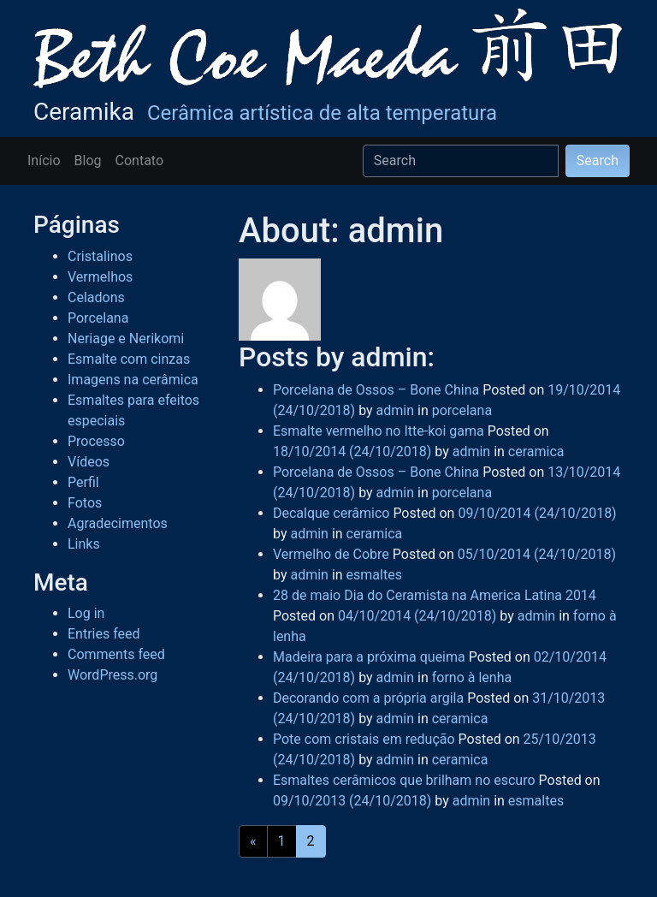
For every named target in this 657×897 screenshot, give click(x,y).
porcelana (462, 410)
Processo (96, 441)
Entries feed (104, 634)
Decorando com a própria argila (368, 698)
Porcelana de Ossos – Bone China (376, 390)
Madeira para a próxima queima (369, 657)
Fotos (85, 503)
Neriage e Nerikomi (126, 338)
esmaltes (374, 575)
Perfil (83, 482)
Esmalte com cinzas (129, 359)
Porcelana (98, 318)
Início (44, 160)
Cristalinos (100, 256)
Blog (88, 160)
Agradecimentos (118, 523)
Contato (139, 160)
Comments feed (116, 654)
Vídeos (89, 462)
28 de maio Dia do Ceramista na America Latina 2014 (434, 595)
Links (84, 544)
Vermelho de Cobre (331, 554)
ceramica (536, 451)
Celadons (96, 297)
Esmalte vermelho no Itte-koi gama (378, 431)
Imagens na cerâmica (133, 379)
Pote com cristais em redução (364, 739)
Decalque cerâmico (331, 513)
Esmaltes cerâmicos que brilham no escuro (404, 780)
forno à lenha (472, 677)
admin (393, 410)
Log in (86, 613)
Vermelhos (100, 277)
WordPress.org (112, 675)
